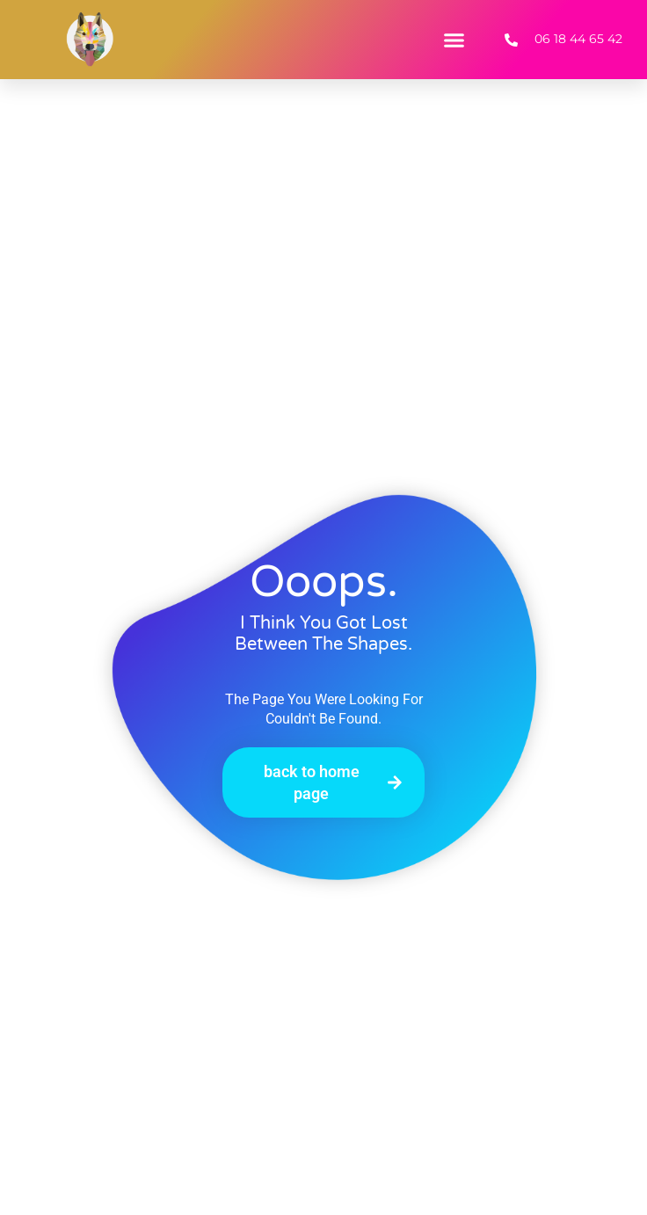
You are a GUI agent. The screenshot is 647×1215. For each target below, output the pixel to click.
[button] (454, 39)
